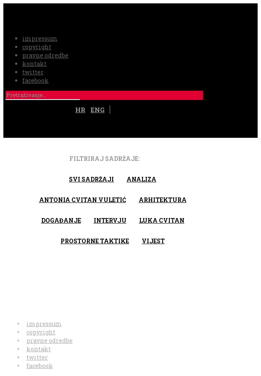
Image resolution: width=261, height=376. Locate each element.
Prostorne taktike (95, 241)
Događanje (61, 220)
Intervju (110, 220)
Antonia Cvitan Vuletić (82, 200)
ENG (97, 109)
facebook (35, 80)
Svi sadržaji (91, 179)
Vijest (153, 241)
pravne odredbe (45, 55)
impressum (40, 38)
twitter (33, 72)
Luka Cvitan (162, 220)
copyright (36, 47)
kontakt (34, 64)
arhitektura (163, 200)
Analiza (141, 179)
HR (80, 109)
